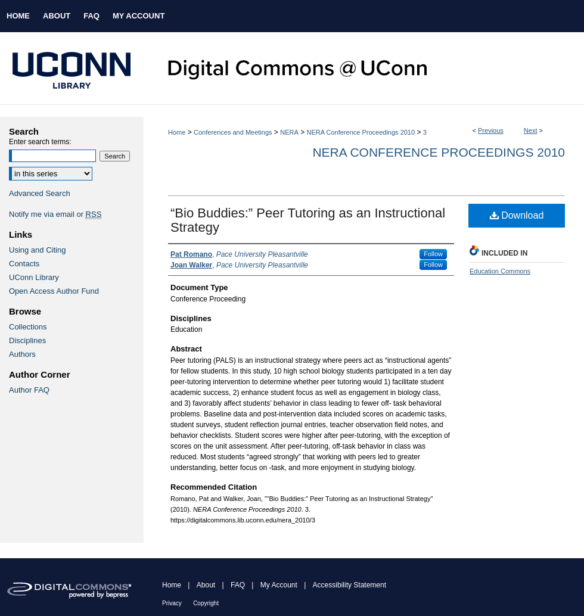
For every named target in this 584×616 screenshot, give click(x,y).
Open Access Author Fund (54, 291)
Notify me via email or (55, 214)
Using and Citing (37, 249)
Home (176, 132)
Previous (491, 130)
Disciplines (27, 340)
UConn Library (34, 277)
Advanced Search (39, 193)
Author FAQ (29, 389)
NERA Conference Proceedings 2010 (360, 132)
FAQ (238, 585)
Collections (28, 326)
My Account (278, 585)
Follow (433, 253)
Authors (22, 354)
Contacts (24, 263)
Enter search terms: (40, 142)
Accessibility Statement (349, 585)
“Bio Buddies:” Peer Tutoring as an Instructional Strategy (307, 220)
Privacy (172, 603)
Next (531, 130)
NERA (289, 132)
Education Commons (500, 271)
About (206, 585)
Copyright (206, 603)
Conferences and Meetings (233, 132)
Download (517, 215)
